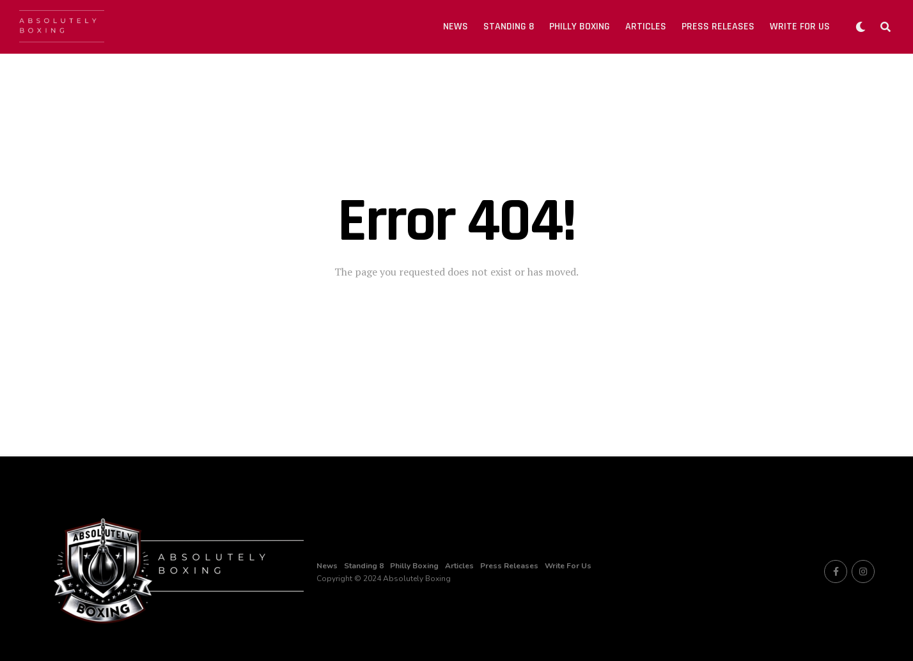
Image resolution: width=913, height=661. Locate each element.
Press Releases (718, 26)
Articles (645, 26)
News (455, 26)
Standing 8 (508, 26)
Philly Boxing (579, 26)
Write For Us (800, 26)
